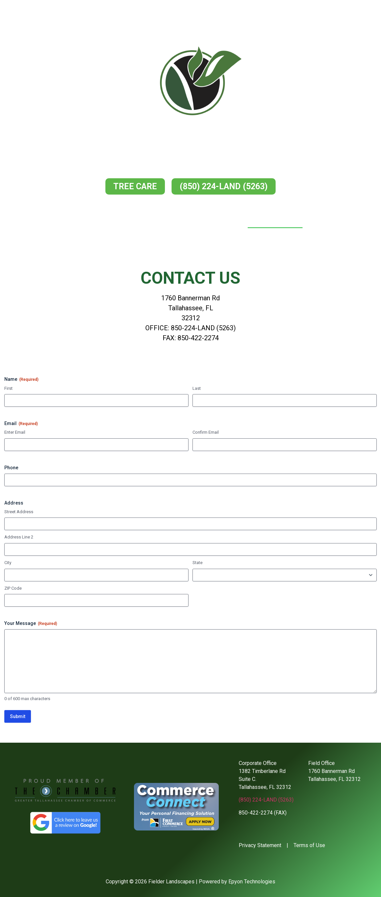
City (7, 562)
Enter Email (14, 432)
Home (94, 220)
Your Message (30, 624)
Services (178, 220)
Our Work (224, 220)
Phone (11, 467)
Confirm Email (205, 432)
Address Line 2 (18, 536)
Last (196, 388)
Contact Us (275, 220)
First (8, 388)
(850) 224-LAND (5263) (266, 800)
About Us (133, 220)
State (197, 562)
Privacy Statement (260, 845)
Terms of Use (309, 845)
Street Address (18, 511)
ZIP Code (13, 588)
